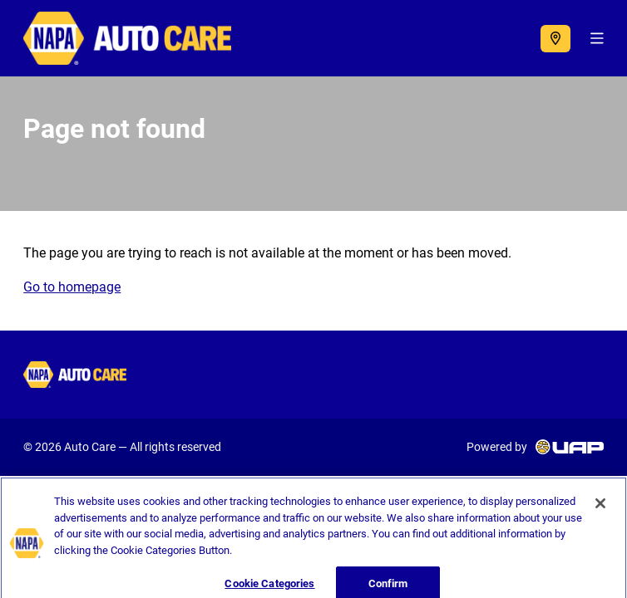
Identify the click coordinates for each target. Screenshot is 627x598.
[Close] (600, 510)
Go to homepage (72, 287)
